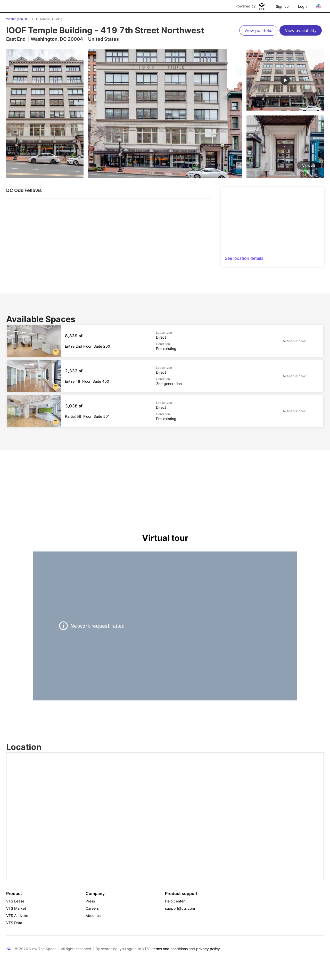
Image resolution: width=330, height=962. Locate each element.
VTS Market (16, 908)
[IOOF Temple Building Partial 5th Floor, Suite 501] (165, 411)
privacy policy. (208, 949)
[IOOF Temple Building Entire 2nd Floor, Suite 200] (165, 340)
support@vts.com (180, 908)
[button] (56, 352)
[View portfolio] (258, 30)
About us (93, 915)
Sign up (282, 6)
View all (308, 165)
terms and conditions (170, 949)
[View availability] (300, 30)
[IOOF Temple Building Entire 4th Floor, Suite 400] (165, 375)
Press (90, 901)
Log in (303, 6)
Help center (175, 901)
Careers (92, 908)
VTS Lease (15, 901)
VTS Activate (17, 915)
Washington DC (17, 19)
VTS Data (14, 923)
